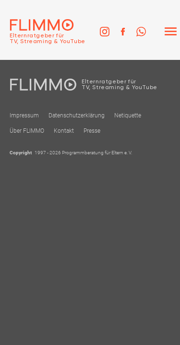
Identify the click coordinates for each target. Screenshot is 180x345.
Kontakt (64, 130)
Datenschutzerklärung (76, 115)
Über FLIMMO (27, 130)
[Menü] (170, 31)
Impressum (24, 115)
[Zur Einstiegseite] (42, 31)
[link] (104, 31)
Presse (92, 130)
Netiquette (127, 115)
